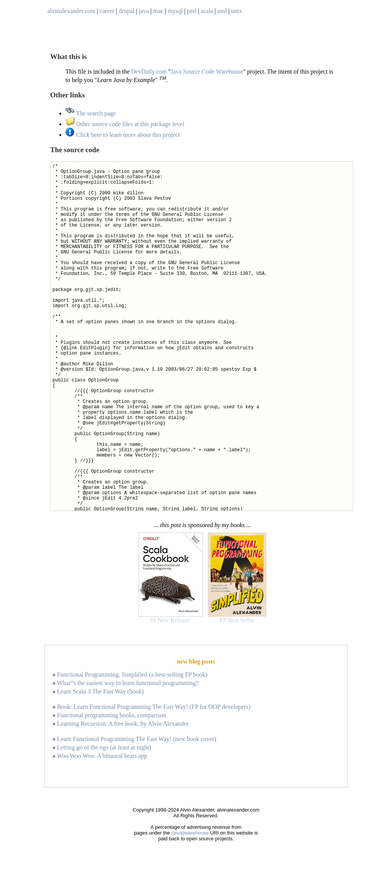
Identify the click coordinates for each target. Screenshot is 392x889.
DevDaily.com (149, 71)
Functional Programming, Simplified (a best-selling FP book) (132, 674)
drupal (126, 11)
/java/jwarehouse (190, 833)
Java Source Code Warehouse (207, 71)
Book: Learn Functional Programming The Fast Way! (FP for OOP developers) (153, 706)
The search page (90, 113)
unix (236, 11)
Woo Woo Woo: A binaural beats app (102, 756)
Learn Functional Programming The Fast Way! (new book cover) (136, 739)
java (144, 11)
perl (191, 11)
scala (207, 11)
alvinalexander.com (71, 11)
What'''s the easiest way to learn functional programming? (128, 683)
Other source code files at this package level (124, 124)
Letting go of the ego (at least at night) (104, 747)
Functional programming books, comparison (111, 715)
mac (158, 11)
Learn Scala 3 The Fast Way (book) (100, 691)
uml (222, 11)
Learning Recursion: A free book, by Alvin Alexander (122, 723)
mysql (175, 11)
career (107, 11)
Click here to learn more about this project (122, 134)
